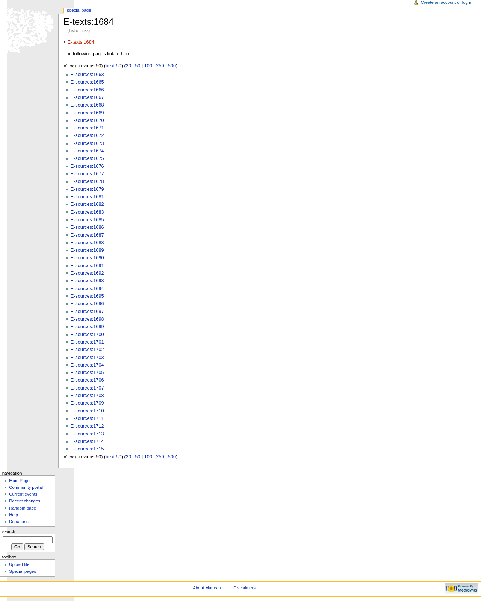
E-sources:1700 (87, 334)
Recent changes (24, 501)
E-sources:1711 (87, 418)
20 (128, 65)
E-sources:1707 (87, 388)
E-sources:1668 (87, 105)
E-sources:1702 (87, 349)
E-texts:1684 (81, 42)
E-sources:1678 (87, 181)
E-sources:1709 (87, 403)
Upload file (19, 564)
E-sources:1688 (87, 242)
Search (8, 531)
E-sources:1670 (87, 120)
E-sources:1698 (87, 319)
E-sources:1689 (87, 250)
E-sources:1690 (87, 257)
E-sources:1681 (87, 196)
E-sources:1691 (87, 265)
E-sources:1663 (87, 74)
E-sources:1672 (87, 135)
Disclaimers (244, 588)
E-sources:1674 (87, 151)
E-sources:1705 (87, 372)
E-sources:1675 (87, 158)
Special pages (22, 571)
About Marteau (207, 588)
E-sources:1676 (87, 166)
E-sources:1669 (87, 113)
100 (148, 65)
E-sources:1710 (87, 411)
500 (172, 65)
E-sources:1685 (87, 219)
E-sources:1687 (87, 235)
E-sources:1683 (87, 212)
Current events (23, 494)
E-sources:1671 (87, 128)
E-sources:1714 (87, 441)
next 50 (113, 65)
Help (13, 515)
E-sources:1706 (87, 380)
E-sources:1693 (87, 280)
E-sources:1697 (87, 311)
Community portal (26, 487)
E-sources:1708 (87, 395)
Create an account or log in (447, 2)
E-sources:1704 (87, 365)
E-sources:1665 (87, 82)
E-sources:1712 (87, 426)
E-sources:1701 (87, 342)
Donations (19, 521)
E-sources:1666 (87, 90)
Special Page (79, 10)
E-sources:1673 (87, 143)
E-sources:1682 (87, 204)
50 (137, 65)
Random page (22, 508)
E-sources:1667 (87, 97)
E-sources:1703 (87, 357)
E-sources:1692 (87, 273)
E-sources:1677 (87, 173)
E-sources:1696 (87, 303)
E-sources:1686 (87, 227)
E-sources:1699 (87, 326)
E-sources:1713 (87, 434)
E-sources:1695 (87, 296)
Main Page (19, 480)
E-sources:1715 (87, 449)
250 (160, 65)
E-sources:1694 (87, 288)
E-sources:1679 (87, 189)
